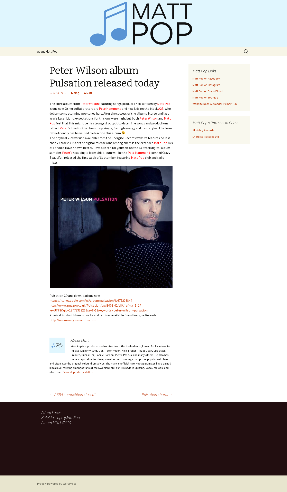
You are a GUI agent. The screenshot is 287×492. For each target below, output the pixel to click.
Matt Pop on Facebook (206, 78)
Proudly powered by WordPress (56, 483)
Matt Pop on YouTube (205, 97)
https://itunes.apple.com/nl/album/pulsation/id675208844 (90, 300)
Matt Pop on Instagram (206, 85)
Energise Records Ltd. (206, 137)
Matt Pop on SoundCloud (208, 91)
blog (76, 93)
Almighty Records (203, 130)
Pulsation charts (157, 394)
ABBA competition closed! (72, 394)
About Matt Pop (47, 51)
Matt (89, 93)
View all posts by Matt (79, 372)
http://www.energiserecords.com (72, 320)
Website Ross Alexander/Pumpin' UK (215, 104)
